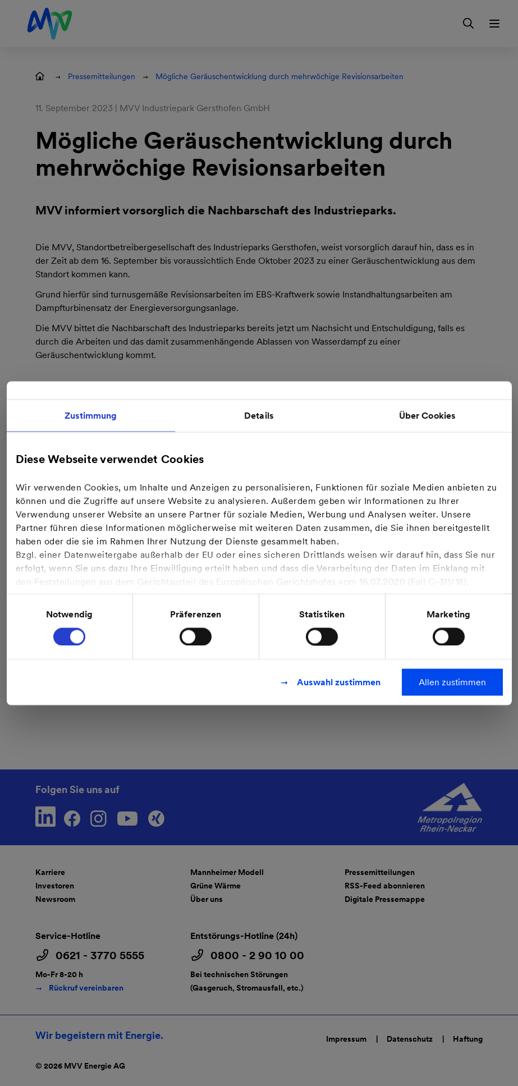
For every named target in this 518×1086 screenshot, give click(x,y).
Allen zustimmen (452, 681)
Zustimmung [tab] (91, 415)
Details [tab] (259, 415)
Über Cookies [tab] (427, 415)
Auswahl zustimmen (339, 681)
